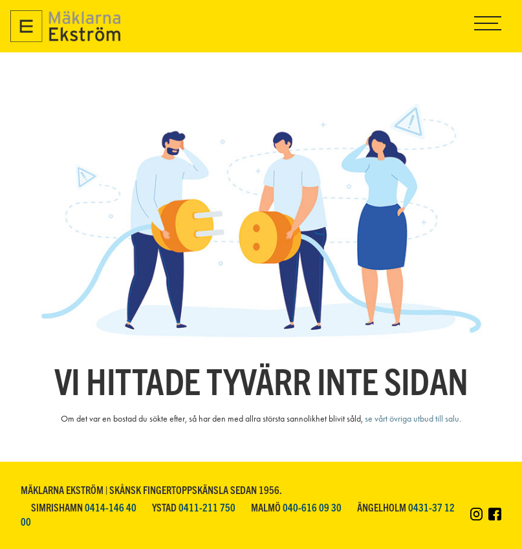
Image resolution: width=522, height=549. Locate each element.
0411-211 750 (207, 507)
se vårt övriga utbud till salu (412, 418)
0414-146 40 (110, 507)
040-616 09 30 (312, 507)
